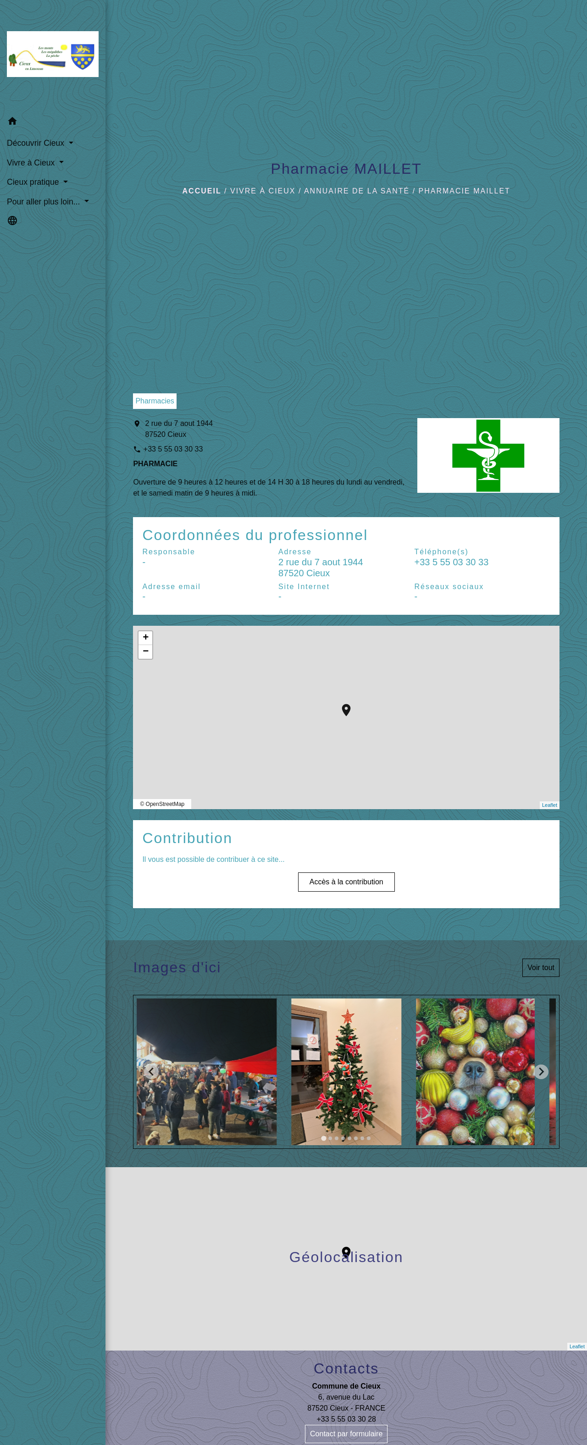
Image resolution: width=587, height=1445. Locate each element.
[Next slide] (541, 1071)
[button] (53, 122)
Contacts (346, 1368)
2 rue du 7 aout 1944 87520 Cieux (179, 428)
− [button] (146, 652)
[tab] (324, 1138)
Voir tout (540, 967)
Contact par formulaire (346, 1434)
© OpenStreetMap (162, 804)
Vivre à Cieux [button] (32, 162)
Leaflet (549, 805)
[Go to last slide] (151, 1071)
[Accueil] (53, 56)
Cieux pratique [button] (34, 182)
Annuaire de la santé (357, 191)
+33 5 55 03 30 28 (346, 1419)
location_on (341, 705)
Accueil (202, 191)
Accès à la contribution (346, 882)
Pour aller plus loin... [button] (44, 201)
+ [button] (146, 638)
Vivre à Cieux (262, 191)
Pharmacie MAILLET (464, 191)
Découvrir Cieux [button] (36, 143)
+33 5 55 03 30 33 (173, 449)
